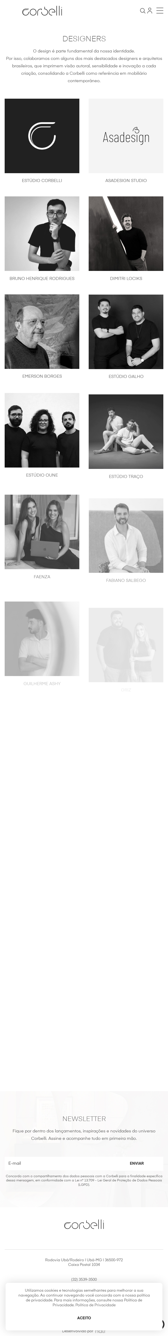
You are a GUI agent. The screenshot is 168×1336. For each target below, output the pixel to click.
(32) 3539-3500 (84, 1280)
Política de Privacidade (95, 1305)
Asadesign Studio (126, 181)
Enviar (137, 1164)
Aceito (84, 1318)
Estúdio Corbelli (42, 181)
